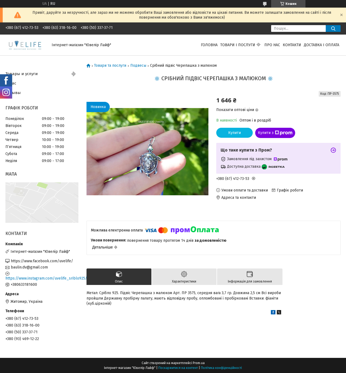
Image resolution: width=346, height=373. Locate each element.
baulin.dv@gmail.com (29, 267)
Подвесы (138, 66)
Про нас (272, 45)
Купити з (275, 132)
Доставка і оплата (321, 45)
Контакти (292, 45)
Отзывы (13, 92)
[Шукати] (333, 28)
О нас (10, 83)
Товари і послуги (237, 45)
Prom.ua (199, 363)
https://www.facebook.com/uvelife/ (42, 261)
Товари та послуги (110, 66)
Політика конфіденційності (221, 368)
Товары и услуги (21, 73)
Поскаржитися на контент (178, 368)
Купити (234, 132)
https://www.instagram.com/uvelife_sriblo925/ (41, 278)
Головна (209, 45)
